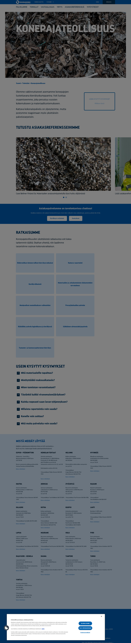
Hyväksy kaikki (85, 623)
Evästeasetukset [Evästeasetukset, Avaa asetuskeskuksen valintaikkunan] (85, 632)
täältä (43, 628)
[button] (6, 628)
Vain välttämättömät (85, 628)
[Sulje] (101, 616)
